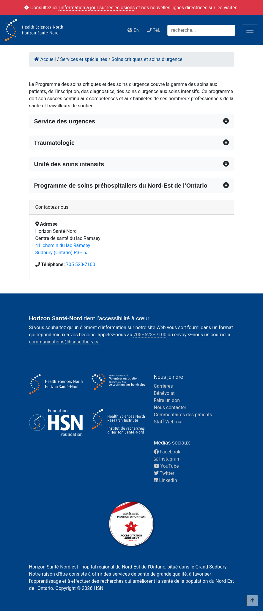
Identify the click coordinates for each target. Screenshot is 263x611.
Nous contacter (170, 407)
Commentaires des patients (183, 414)
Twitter (164, 473)
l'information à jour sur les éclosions (97, 7)
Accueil (45, 59)
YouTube (166, 466)
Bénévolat (164, 393)
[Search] (201, 30)
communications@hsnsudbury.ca (64, 342)
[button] (131, 121)
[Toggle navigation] (250, 30)
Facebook (167, 452)
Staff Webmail (169, 422)
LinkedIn (165, 480)
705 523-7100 (80, 264)
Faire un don (167, 400)
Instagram (167, 459)
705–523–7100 (149, 334)
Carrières (163, 386)
